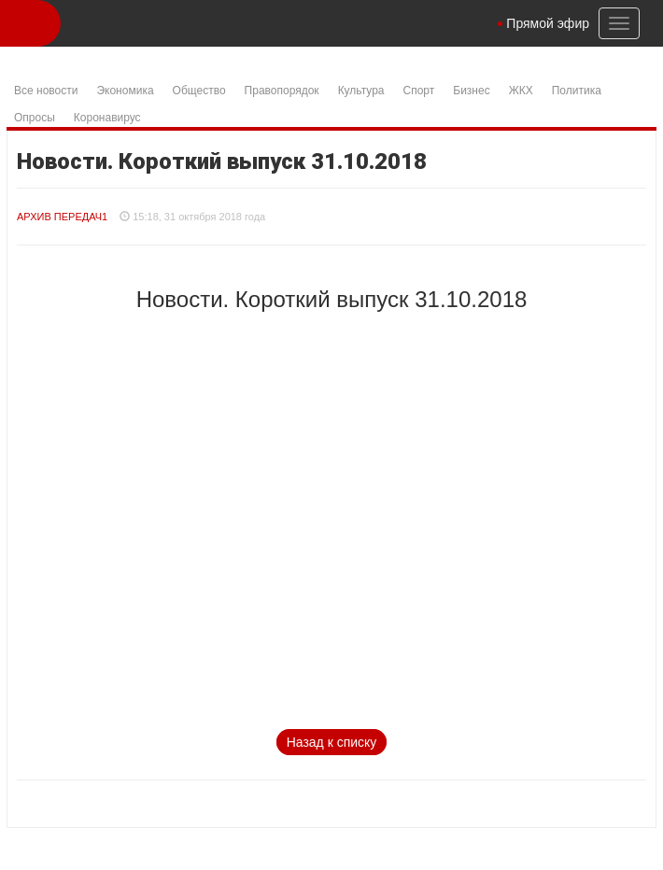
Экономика (124, 90)
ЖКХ (521, 90)
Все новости (46, 90)
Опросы (34, 117)
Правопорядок (282, 90)
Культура (361, 90)
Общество (199, 90)
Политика (576, 90)
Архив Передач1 (62, 216)
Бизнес (471, 90)
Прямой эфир (547, 23)
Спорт (419, 90)
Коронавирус (107, 117)
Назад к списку (332, 742)
